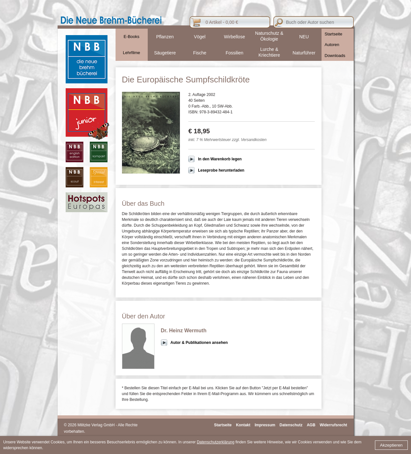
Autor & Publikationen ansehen (199, 342)
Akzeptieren (391, 445)
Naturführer (304, 52)
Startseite (333, 34)
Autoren (332, 44)
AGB (311, 425)
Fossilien (234, 52)
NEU (304, 36)
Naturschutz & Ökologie (269, 36)
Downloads (335, 55)
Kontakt (243, 425)
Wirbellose (234, 36)
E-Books (131, 36)
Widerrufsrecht (333, 425)
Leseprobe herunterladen (221, 170)
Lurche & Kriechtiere (269, 52)
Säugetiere (165, 52)
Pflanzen (164, 36)
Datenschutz (291, 425)
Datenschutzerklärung (215, 442)
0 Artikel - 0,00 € (222, 22)
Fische (199, 52)
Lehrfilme (131, 52)
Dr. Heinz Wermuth (184, 330)
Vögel (200, 36)
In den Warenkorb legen (220, 159)
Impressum (265, 425)
